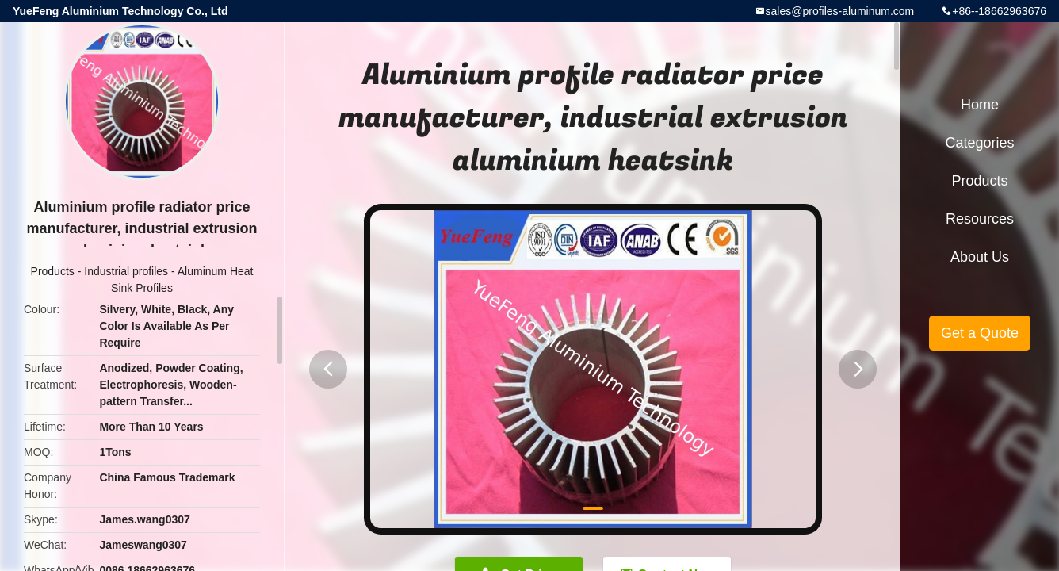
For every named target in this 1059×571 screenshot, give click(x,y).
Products (53, 271)
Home (980, 105)
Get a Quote (980, 333)
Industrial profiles (126, 271)
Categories (979, 143)
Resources (980, 219)
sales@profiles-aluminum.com (840, 11)
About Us (979, 257)
